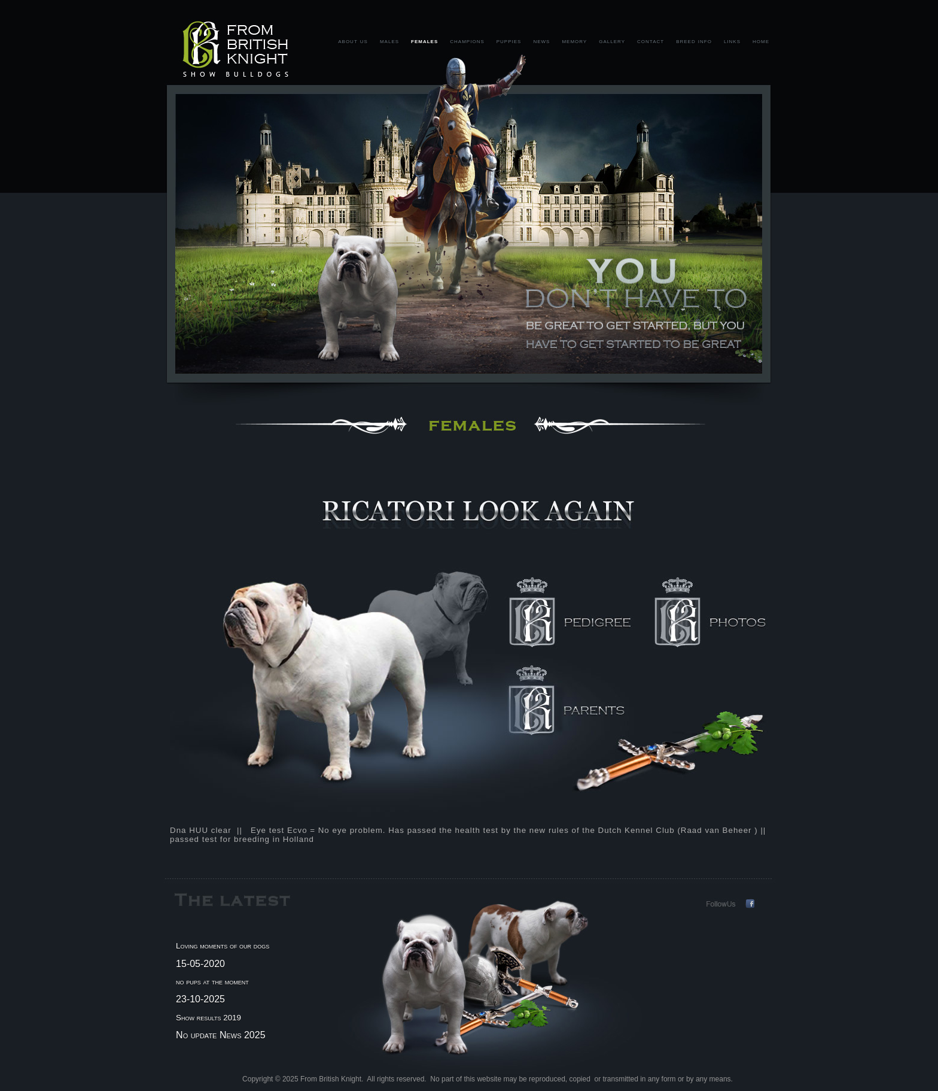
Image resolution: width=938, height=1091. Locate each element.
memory (574, 40)
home (761, 40)
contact (650, 40)
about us (353, 40)
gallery (612, 40)
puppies (509, 40)
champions (467, 40)
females (424, 40)
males (389, 40)
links (732, 40)
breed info (694, 40)
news (541, 40)
